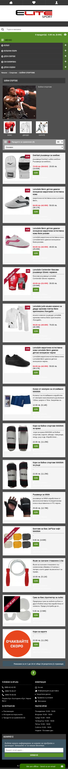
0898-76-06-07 (9, 691)
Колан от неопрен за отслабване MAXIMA (48, 390)
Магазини (40, 701)
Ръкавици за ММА (41, 494)
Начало (4, 73)
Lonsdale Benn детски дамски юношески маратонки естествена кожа (48, 192)
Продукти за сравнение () (13, 717)
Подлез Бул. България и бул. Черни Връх (16, 699)
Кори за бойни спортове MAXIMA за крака (48, 427)
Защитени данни (43, 694)
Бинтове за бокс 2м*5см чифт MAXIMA (46, 530)
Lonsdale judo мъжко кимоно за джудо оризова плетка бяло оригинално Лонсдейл (47, 309)
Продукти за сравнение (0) (23, 142)
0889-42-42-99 (9, 687)
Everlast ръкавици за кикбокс (46, 155)
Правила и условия (44, 697)
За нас (39, 687)
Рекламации (8, 711)
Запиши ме (34, 755)
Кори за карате (40, 631)
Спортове (13, 73)
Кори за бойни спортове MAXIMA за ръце (48, 463)
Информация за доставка (47, 690)
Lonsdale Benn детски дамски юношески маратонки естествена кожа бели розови (48, 231)
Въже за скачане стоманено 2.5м (48, 560)
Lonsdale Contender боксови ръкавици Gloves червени (46, 270)
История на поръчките (12, 714)
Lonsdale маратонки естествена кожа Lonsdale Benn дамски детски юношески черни (47, 350)
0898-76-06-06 (9, 694)
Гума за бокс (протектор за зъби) (48, 597)
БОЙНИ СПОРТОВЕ (27, 73)
